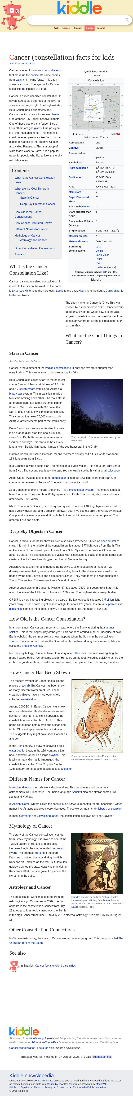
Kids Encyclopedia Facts (23, 63)
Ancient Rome (21, 803)
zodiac (35, 75)
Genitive (74, 147)
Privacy (48, 1087)
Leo (97, 263)
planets (85, 206)
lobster (67, 768)
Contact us (63, 1087)
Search (127, 20)
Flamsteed (82, 197)
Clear (120, 20)
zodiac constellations (58, 367)
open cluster (108, 541)
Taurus (13, 641)
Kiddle (13, 1087)
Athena (106, 900)
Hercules (80, 653)
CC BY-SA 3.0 (45, 1080)
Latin (19, 79)
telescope (114, 470)
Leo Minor (101, 267)
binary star (15, 393)
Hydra (98, 258)
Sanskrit (77, 792)
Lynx (98, 246)
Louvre (74, 907)
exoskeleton (28, 699)
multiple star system (81, 489)
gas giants (35, 128)
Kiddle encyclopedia (41, 1038)
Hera (38, 852)
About (37, 1087)
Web (56, 28)
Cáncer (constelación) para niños (55, 965)
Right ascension (78, 168)
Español (101, 28)
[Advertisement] (66, 41)
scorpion (116, 808)
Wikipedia (52, 1084)
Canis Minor (102, 255)
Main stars (75, 192)
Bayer (72, 197)
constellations (52, 70)
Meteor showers (78, 241)
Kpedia (89, 28)
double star (59, 477)
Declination (75, 177)
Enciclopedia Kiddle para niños (89, 1087)
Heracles (75, 897)
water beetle (16, 750)
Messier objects (78, 236)
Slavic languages (47, 815)
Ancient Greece (21, 787)
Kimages (77, 28)
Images (66, 28)
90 (105, 272)
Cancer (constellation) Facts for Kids (31, 1047)
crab (27, 685)
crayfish (54, 755)
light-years (28, 388)
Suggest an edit (102, 1056)
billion (110, 599)
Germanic (25, 815)
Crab (102, 162)
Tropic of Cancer (32, 645)
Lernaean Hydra (79, 900)
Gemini (99, 250)
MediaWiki (101, 1084)
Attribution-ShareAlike (44, 1042)
